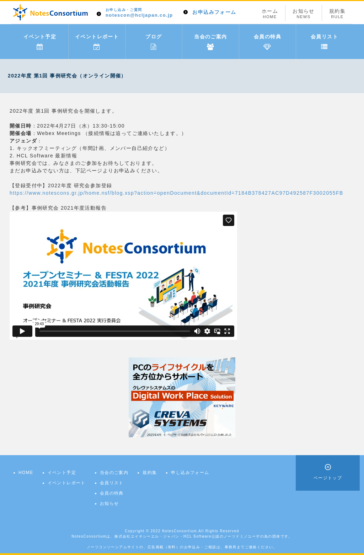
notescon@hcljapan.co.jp (139, 13)
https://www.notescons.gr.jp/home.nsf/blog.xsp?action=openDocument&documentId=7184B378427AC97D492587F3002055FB (176, 193)
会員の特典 (267, 42)
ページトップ (328, 477)
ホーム (270, 13)
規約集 (337, 13)
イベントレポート (97, 42)
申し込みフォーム (190, 472)
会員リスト (324, 42)
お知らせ (304, 13)
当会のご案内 (210, 42)
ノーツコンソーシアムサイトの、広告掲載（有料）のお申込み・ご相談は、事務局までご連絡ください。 (182, 547)
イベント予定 (39, 42)
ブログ (153, 42)
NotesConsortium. (180, 531)
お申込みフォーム (214, 12)
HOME (25, 472)
